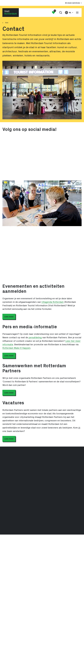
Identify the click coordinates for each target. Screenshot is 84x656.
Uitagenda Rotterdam (52, 302)
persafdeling (35, 337)
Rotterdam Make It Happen (16, 348)
